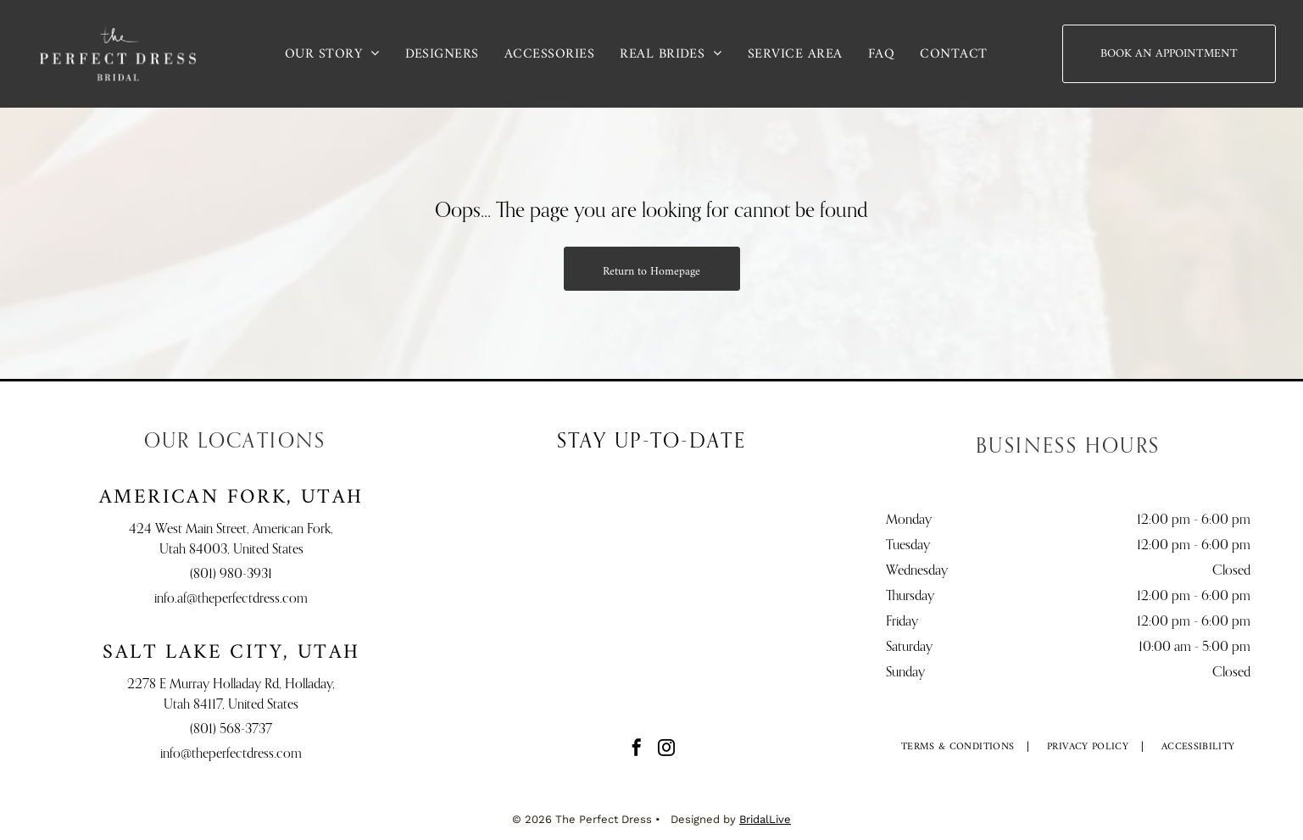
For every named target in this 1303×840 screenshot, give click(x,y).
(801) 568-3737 (231, 730)
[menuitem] (332, 53)
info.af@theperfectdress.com (231, 599)
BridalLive (765, 819)
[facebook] (636, 750)
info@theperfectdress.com (231, 754)
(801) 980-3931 (231, 574)
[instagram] (666, 750)
